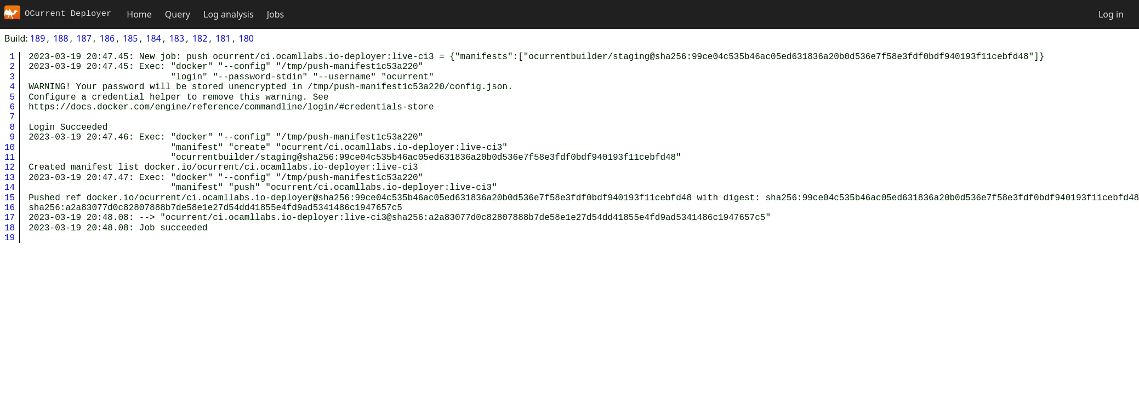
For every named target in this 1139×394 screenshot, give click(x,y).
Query (177, 14)
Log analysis (228, 14)
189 (37, 38)
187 (83, 38)
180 (246, 38)
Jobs (275, 14)
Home (139, 14)
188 (60, 38)
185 (130, 38)
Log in (1111, 14)
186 (107, 38)
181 (222, 38)
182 (199, 38)
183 (176, 38)
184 (153, 38)
